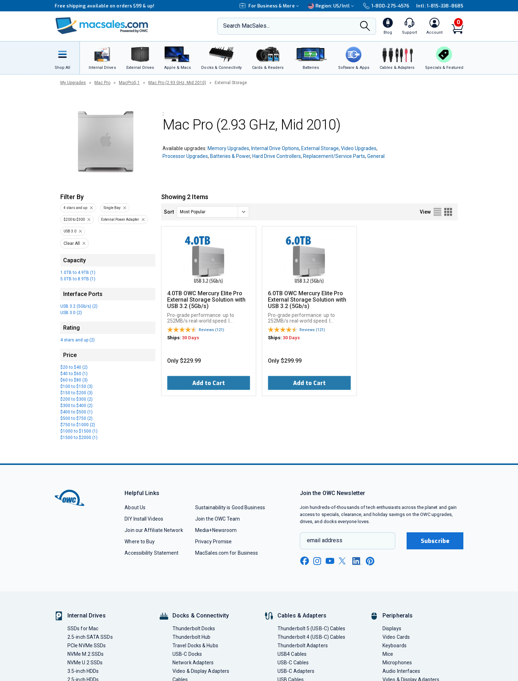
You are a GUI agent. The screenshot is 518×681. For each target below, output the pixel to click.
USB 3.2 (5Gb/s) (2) (79, 306)
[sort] (213, 212)
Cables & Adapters (301, 615)
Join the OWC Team (217, 519)
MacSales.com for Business (226, 553)
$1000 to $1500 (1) (79, 431)
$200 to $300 (74, 219)
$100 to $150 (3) (76, 386)
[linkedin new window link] (357, 561)
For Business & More (270, 5)
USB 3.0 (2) (71, 312)
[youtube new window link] (330, 561)
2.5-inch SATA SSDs (90, 637)
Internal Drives (86, 615)
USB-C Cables (293, 662)
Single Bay (112, 208)
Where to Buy (140, 541)
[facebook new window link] (304, 561)
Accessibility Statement (151, 553)
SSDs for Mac (82, 628)
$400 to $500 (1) (76, 412)
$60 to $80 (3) (74, 380)
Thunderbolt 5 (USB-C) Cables (311, 628)
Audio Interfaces (401, 671)
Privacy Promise (213, 541)
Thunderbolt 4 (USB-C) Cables (311, 637)
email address (324, 540)
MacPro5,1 (129, 82)
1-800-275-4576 (386, 5)
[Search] (365, 27)
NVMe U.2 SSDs (85, 662)
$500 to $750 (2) (76, 418)
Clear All (72, 243)
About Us (135, 507)
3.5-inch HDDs (83, 671)
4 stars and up (75, 208)
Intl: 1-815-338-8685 (439, 6)
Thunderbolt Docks (193, 628)
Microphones (397, 662)
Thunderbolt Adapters (302, 645)
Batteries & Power (230, 156)
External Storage (320, 148)
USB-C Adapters (295, 671)
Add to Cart (208, 383)
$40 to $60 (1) (74, 373)
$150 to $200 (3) (76, 392)
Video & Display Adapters (200, 671)
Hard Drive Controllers (276, 156)
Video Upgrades (358, 148)
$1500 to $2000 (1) (79, 437)
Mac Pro (102, 82)
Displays (391, 628)
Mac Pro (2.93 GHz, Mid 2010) (177, 82)
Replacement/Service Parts (334, 156)
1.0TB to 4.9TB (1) (77, 272)
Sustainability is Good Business (230, 507)
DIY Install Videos (144, 519)
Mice (387, 654)
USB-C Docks (187, 654)
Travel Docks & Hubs (195, 645)
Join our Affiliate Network (154, 530)
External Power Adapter (120, 219)
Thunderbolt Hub (191, 637)
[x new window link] (343, 561)
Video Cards (396, 637)
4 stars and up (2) (77, 339)
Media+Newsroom (216, 530)
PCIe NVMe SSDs (86, 645)
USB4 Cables (292, 654)
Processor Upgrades (185, 156)
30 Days (190, 337)
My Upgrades (73, 82)
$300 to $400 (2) (76, 405)
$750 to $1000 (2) (77, 424)
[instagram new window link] (317, 561)
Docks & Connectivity (200, 615)
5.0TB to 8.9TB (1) (77, 278)
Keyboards (394, 645)
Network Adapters (193, 662)
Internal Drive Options (275, 148)
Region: (332, 5)
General (376, 156)
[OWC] (102, 26)
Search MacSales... (246, 25)
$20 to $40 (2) (74, 367)
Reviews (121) (211, 330)
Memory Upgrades (228, 148)
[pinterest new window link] (370, 561)
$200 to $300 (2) (76, 399)
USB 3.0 (70, 231)
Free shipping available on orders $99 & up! (104, 6)
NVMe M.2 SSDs (85, 654)
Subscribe (435, 541)
